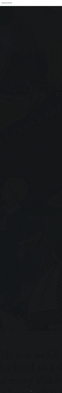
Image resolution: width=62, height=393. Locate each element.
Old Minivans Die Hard (6, 2)
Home (5, 8)
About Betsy (7, 11)
